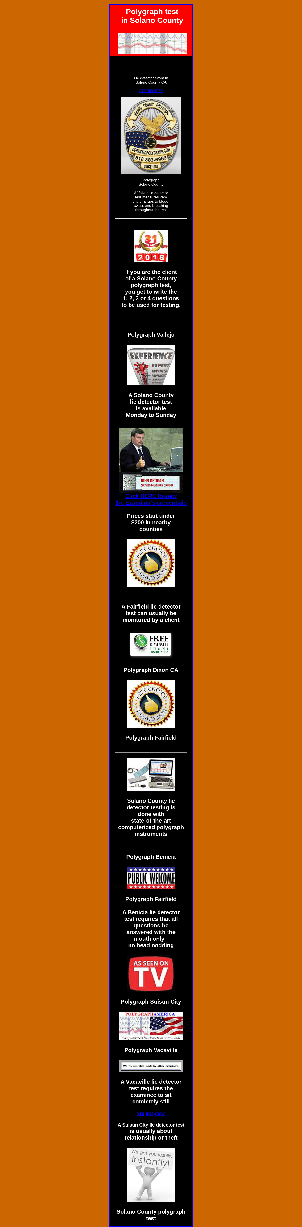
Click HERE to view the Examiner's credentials (151, 499)
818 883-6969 (151, 91)
